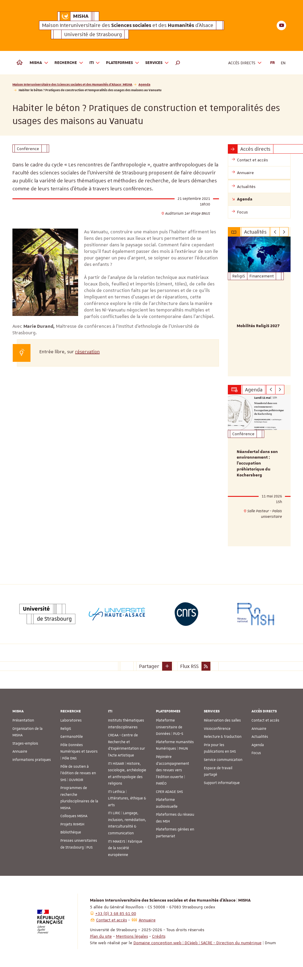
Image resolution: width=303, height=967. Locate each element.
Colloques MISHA (73, 816)
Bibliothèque (70, 832)
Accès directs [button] (245, 63)
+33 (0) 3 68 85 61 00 (115, 913)
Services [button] (157, 63)
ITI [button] (94, 63)
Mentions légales (132, 936)
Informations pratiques (31, 759)
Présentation (23, 720)
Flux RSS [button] (189, 666)
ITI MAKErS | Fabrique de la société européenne (125, 848)
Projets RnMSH (72, 824)
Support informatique (222, 782)
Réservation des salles (222, 720)
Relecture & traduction (222, 736)
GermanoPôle (71, 736)
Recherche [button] (68, 63)
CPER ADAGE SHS (169, 791)
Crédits (158, 936)
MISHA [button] (39, 63)
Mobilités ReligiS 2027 (258, 326)
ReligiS (65, 728)
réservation (87, 352)
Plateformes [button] (122, 63)
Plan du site (101, 936)
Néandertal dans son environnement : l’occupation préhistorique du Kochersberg (257, 463)
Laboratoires (71, 720)
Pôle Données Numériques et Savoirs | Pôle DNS (79, 752)
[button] (178, 63)
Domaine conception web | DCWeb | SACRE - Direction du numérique (197, 942)
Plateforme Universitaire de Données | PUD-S (169, 727)
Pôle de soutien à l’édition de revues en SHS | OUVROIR (78, 773)
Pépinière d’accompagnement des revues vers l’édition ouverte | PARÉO (172, 770)
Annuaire (19, 751)
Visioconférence (217, 728)
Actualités (260, 736)
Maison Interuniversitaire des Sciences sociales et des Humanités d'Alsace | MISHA (72, 84)
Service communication (223, 759)
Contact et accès (265, 720)
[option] (259, 306)
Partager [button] (149, 666)
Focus (256, 753)
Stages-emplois (25, 743)
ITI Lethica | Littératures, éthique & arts (127, 798)
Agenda (144, 84)
